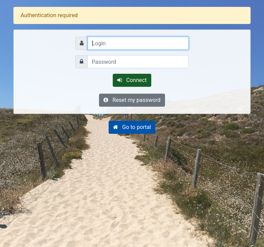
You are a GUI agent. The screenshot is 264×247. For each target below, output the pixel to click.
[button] (132, 127)
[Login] (138, 43)
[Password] (138, 61)
